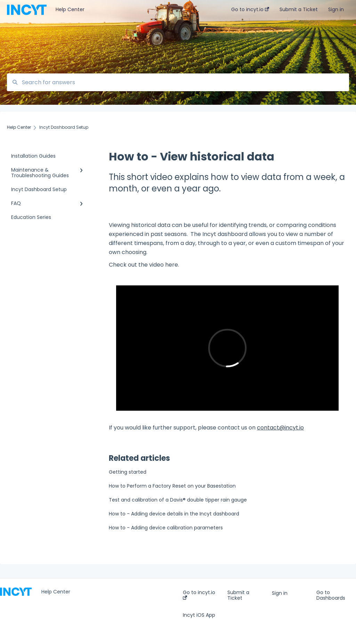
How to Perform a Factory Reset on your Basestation (172, 485)
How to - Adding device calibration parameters (166, 527)
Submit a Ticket (238, 595)
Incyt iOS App (199, 615)
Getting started (127, 471)
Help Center (70, 9)
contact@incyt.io (280, 428)
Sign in (280, 593)
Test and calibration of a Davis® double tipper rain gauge (178, 499)
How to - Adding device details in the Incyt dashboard (174, 513)
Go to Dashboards (330, 595)
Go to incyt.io (199, 595)
